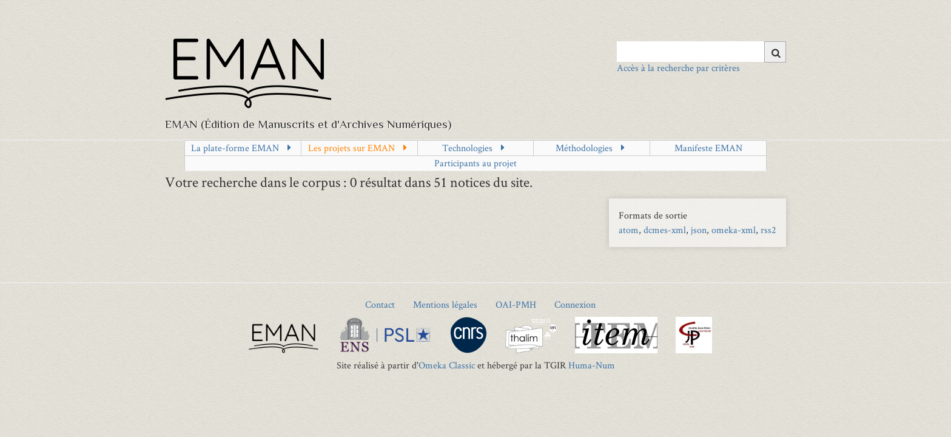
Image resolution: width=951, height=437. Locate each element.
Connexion (575, 304)
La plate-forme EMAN (235, 147)
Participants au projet (475, 163)
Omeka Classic (446, 365)
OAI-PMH (516, 304)
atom (629, 229)
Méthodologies (584, 147)
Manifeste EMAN (708, 147)
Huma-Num (591, 365)
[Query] (701, 51)
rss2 (768, 229)
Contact (380, 304)
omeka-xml (733, 229)
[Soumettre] (775, 52)
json (699, 229)
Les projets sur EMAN (351, 147)
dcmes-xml (665, 229)
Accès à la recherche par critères (678, 67)
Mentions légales (445, 304)
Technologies (467, 147)
